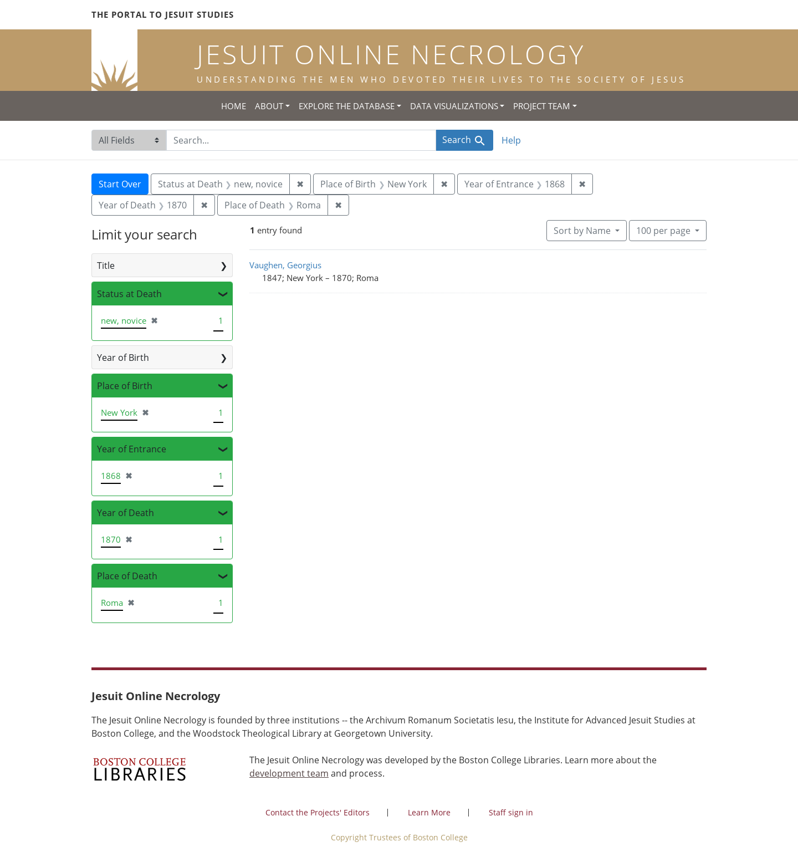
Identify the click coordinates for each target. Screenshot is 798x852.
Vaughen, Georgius (285, 265)
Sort (583, 231)
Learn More (429, 812)
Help (511, 140)
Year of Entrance (131, 449)
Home (233, 105)
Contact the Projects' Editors (317, 812)
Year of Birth (123, 357)
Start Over (120, 184)
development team (289, 773)
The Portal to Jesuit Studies (162, 14)
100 (664, 230)
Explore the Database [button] (347, 105)
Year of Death (125, 513)
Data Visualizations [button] (454, 105)
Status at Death (129, 294)
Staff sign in (511, 812)
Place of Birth (124, 386)
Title (106, 265)
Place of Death (127, 576)
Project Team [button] (541, 105)
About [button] (269, 105)
